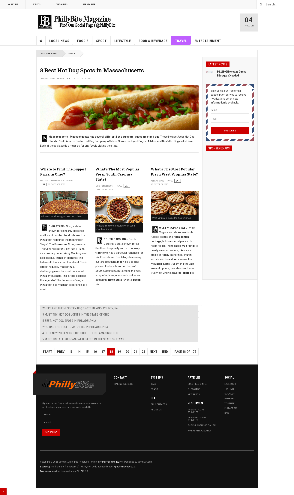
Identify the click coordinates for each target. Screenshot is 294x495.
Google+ (229, 393)
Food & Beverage (155, 42)
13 (71, 351)
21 (135, 351)
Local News (61, 42)
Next (154, 351)
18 (111, 351)
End (165, 351)
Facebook (230, 384)
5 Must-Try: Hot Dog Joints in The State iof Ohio (75, 314)
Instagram (230, 408)
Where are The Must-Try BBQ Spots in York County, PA (80, 308)
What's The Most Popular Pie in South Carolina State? (117, 174)
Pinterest (230, 398)
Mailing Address (123, 384)
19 (119, 351)
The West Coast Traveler (197, 419)
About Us (156, 409)
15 (87, 351)
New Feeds (194, 394)
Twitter (229, 389)
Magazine (13, 4)
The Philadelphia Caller (202, 425)
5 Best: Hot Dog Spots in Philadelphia (69, 320)
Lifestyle (124, 42)
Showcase (194, 389)
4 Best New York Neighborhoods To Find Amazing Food (80, 333)
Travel (183, 42)
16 (95, 351)
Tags (153, 384)
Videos (36, 4)
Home (41, 40)
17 (103, 351)
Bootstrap (45, 466)
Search (155, 389)
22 (143, 351)
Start (47, 351)
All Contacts (159, 404)
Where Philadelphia (199, 430)
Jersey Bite (89, 4)
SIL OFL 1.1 (82, 471)
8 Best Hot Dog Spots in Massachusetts (92, 70)
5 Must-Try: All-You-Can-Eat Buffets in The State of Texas (83, 339)
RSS (226, 413)
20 (127, 351)
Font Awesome (48, 471)
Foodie (84, 42)
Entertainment (207, 41)
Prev (60, 351)
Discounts (62, 4)
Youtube (229, 403)
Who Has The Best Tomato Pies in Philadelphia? (75, 327)
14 (79, 351)
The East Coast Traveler (197, 411)
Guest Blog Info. (197, 384)
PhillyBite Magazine (112, 461)
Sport (101, 41)
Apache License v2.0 (124, 466)
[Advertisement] (230, 212)
